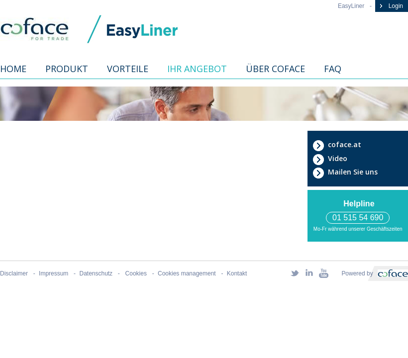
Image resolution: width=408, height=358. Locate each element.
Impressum (53, 273)
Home (13, 69)
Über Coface (275, 69)
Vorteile (127, 69)
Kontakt (237, 273)
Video (329, 159)
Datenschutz (96, 273)
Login (390, 5)
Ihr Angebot (197, 69)
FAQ (332, 69)
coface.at (336, 145)
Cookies (135, 273)
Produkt (66, 69)
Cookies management (187, 273)
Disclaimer (14, 273)
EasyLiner (351, 5)
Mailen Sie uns (345, 172)
